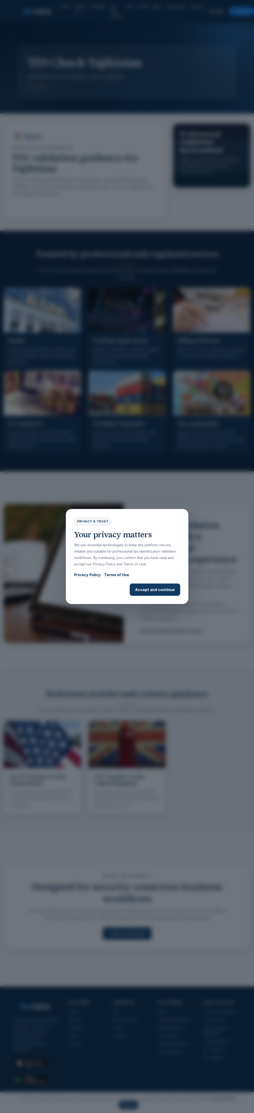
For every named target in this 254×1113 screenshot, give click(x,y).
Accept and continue (155, 589)
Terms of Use (116, 574)
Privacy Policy (87, 574)
